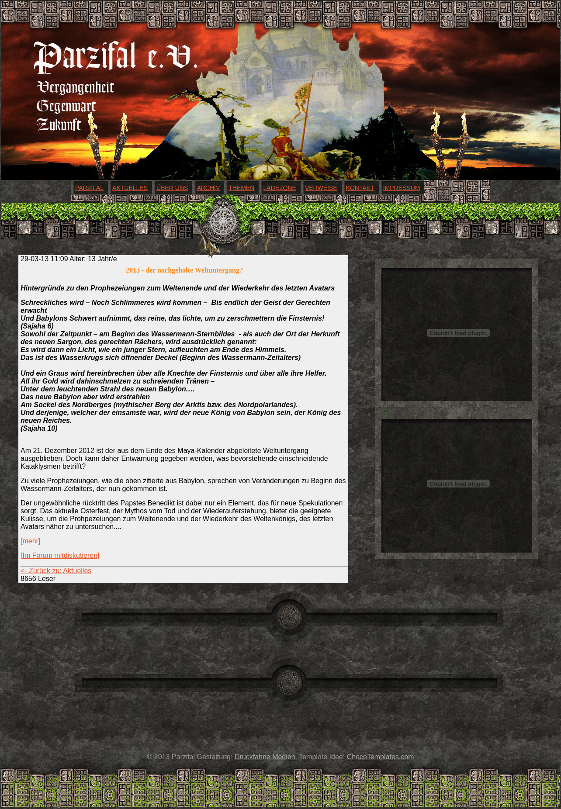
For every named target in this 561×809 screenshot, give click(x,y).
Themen (241, 187)
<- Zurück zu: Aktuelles (56, 570)
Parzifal (89, 187)
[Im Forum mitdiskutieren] (60, 555)
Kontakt (360, 187)
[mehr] (30, 541)
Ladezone (279, 187)
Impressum (401, 187)
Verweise (321, 187)
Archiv (208, 187)
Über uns (172, 187)
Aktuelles (130, 187)
